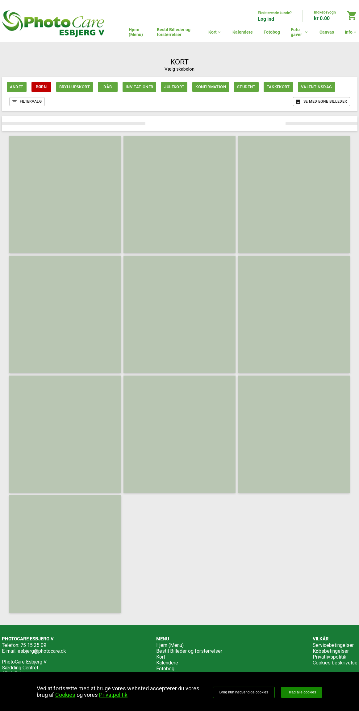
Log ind (266, 19)
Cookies (65, 695)
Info (351, 32)
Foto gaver (300, 32)
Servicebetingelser (333, 645)
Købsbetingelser (331, 651)
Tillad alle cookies (301, 692)
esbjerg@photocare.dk (42, 651)
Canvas (326, 32)
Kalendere (242, 32)
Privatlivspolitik (329, 657)
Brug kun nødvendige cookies (243, 692)
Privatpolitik (113, 695)
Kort (215, 32)
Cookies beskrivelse (335, 663)
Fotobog (272, 32)
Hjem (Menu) (136, 32)
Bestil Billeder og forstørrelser (173, 32)
